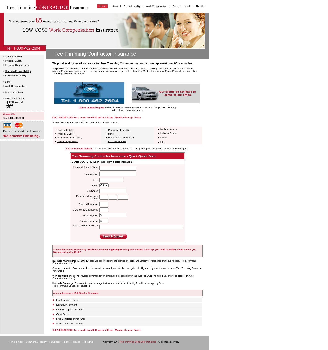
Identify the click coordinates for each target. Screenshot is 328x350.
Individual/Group (14, 102)
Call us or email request (92, 107)
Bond (175, 6)
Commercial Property (37, 342)
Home (102, 6)
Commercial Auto (14, 92)
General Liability (132, 6)
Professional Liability (15, 75)
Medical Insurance (14, 98)
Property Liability (13, 61)
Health (187, 6)
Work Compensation (157, 6)
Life (8, 107)
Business (56, 342)
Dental (9, 104)
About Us (200, 6)
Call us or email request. (79, 148)
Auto (115, 6)
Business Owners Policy (17, 65)
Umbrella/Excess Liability (18, 71)
